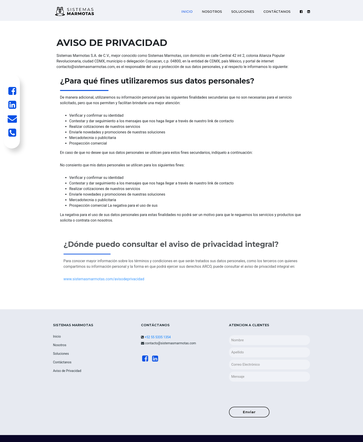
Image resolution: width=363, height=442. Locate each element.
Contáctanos (62, 362)
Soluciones (61, 353)
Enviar (249, 412)
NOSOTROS (212, 12)
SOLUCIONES (242, 12)
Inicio (57, 336)
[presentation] (264, 393)
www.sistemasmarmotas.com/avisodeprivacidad (103, 291)
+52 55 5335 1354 (157, 337)
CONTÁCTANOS (277, 12)
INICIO (187, 12)
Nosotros (59, 345)
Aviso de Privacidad (67, 371)
